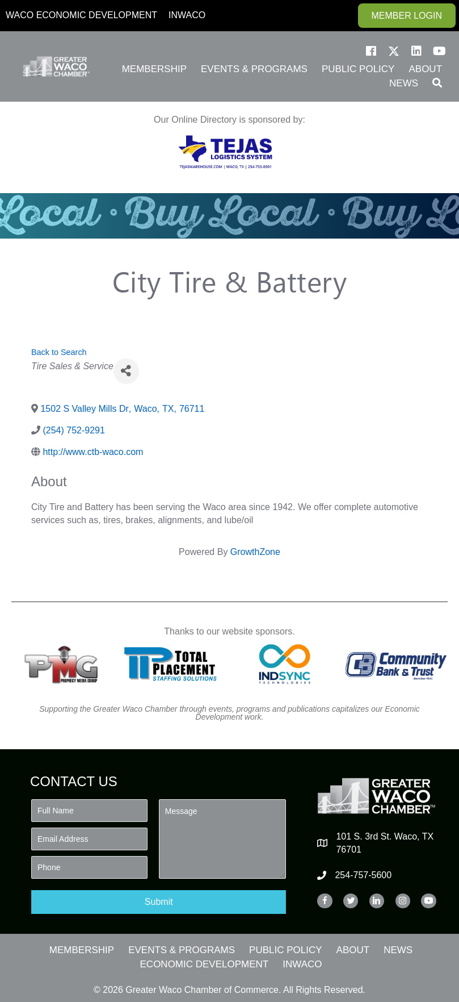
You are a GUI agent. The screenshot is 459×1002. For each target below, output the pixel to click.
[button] (371, 51)
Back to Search (59, 352)
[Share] (126, 371)
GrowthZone (255, 552)
